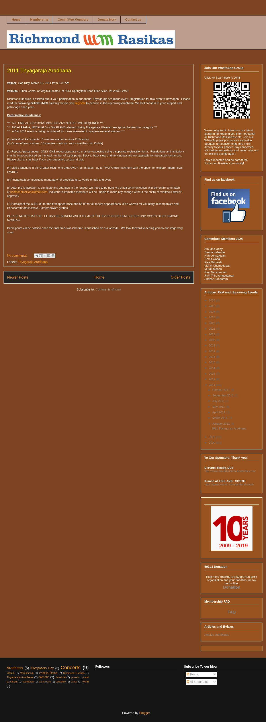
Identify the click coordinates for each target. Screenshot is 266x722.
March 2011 (220, 417)
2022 (212, 323)
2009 (212, 442)
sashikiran (28, 681)
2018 (212, 345)
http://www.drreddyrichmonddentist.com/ (230, 471)
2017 (212, 351)
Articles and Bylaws (216, 634)
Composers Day (42, 668)
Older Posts (180, 277)
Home (16, 19)
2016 (212, 356)
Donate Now (107, 19)
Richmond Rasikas (12, 13)
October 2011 (221, 390)
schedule (61, 681)
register (80, 103)
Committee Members (73, 19)
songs (74, 681)
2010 (212, 437)
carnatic (44, 677)
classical (60, 677)
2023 (212, 317)
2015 (212, 362)
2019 (212, 340)
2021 (212, 328)
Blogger (144, 713)
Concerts (71, 667)
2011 (212, 385)
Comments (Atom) (108, 289)
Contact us (133, 19)
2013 (212, 373)
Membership (39, 19)
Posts (192, 674)
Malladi (10, 673)
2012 (212, 379)
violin (85, 681)
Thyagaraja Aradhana (33, 262)
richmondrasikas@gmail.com (28, 192)
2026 (212, 300)
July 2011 (218, 401)
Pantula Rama (48, 673)
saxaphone (45, 681)
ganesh (75, 677)
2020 (212, 334)
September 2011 (223, 395)
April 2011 (219, 412)
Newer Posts (17, 277)
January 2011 (221, 423)
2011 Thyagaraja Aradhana (39, 70)
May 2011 (219, 406)
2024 (212, 311)
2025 (212, 306)
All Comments (198, 682)
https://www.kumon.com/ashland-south (229, 484)
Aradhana (15, 668)
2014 (212, 368)
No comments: (17, 255)
